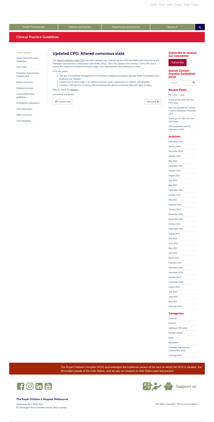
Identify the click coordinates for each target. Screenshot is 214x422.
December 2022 (176, 190)
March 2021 (174, 258)
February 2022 (175, 204)
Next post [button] (153, 101)
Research (172, 27)
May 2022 (173, 200)
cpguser (74, 89)
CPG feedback (23, 121)
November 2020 (176, 272)
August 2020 (174, 287)
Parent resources (24, 82)
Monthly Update (176, 333)
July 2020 (173, 292)
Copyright (170, 404)
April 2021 (173, 253)
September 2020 (176, 282)
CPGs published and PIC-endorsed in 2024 (180, 128)
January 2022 (175, 209)
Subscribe (177, 62)
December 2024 (176, 151)
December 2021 (176, 214)
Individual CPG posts (178, 328)
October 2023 (175, 171)
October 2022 (175, 195)
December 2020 (176, 267)
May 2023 (173, 185)
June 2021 (173, 243)
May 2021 (173, 248)
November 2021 (176, 219)
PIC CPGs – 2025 (176, 95)
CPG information (24, 109)
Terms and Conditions (187, 404)
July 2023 (173, 180)
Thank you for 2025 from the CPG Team (181, 101)
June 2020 (173, 297)
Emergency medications (28, 103)
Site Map (159, 404)
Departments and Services (126, 27)
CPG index (21, 67)
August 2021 (174, 234)
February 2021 (175, 263)
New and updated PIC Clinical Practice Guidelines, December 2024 (182, 111)
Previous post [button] (63, 101)
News (171, 338)
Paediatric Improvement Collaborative (27, 75)
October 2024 (175, 156)
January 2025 (175, 146)
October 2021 (175, 224)
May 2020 (173, 301)
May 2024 (173, 161)
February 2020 (175, 306)
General (172, 323)
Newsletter (173, 342)
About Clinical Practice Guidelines (27, 59)
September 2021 (176, 229)
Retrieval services (25, 88)
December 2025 (176, 141)
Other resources (24, 115)
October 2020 (175, 277)
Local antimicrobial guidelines (25, 95)
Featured (173, 318)
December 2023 (176, 166)
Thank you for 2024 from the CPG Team (181, 120)
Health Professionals (34, 27)
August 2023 (174, 175)
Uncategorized (175, 355)
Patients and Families (80, 27)
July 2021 (173, 238)
